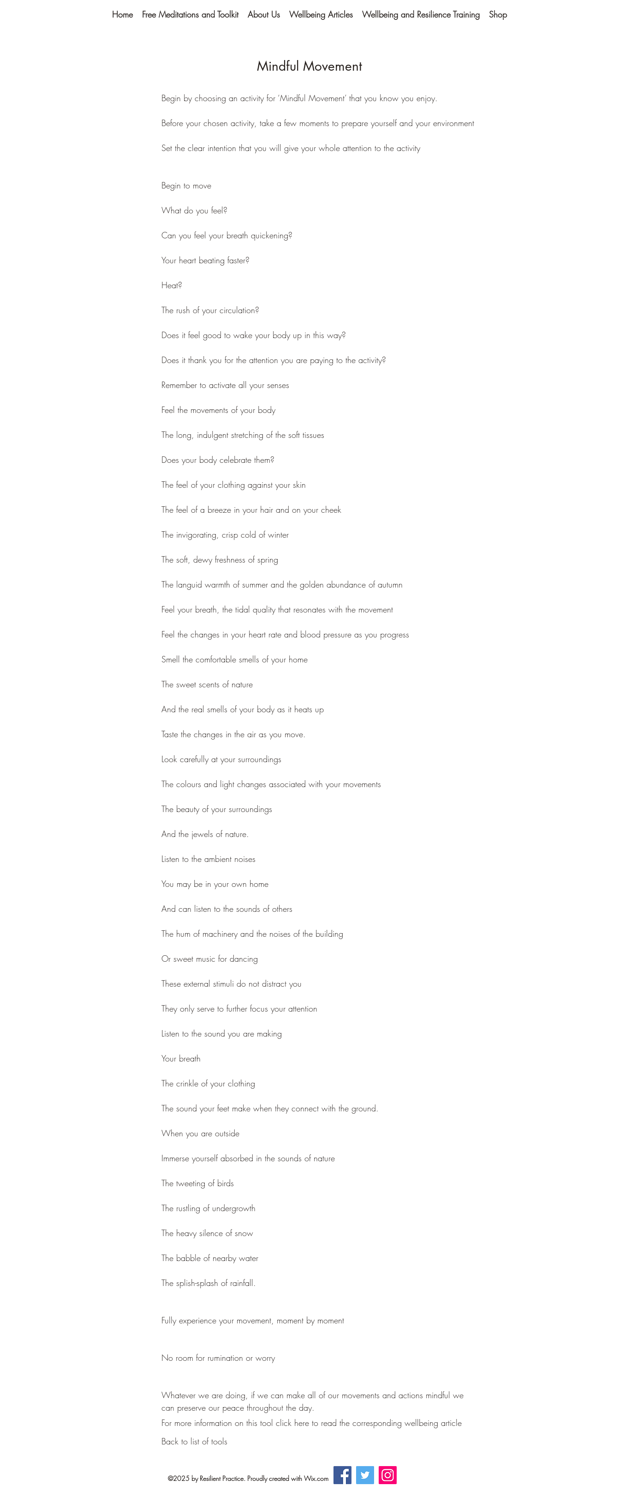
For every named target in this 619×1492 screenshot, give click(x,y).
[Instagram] (388, 1475)
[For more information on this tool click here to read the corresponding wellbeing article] (311, 1423)
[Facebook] (342, 1475)
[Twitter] (365, 1475)
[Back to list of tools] (194, 1441)
